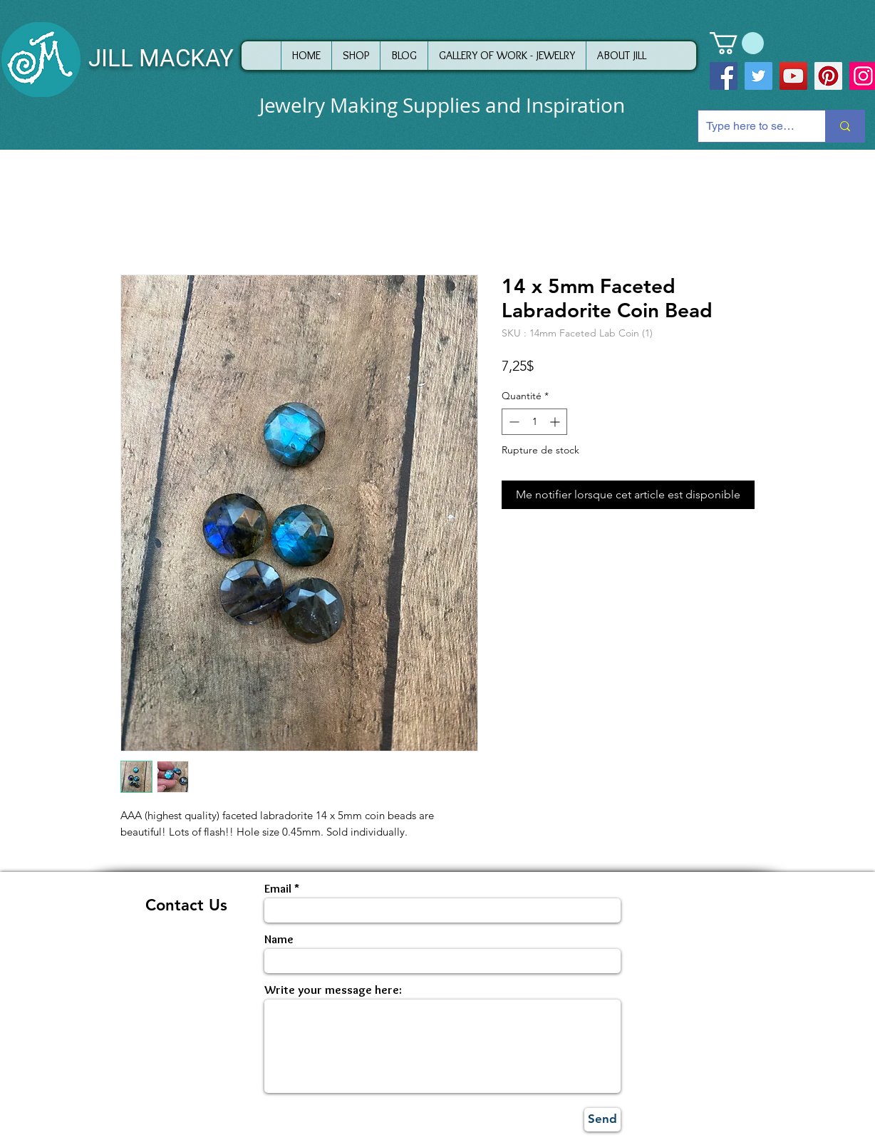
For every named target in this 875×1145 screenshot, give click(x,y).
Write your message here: (333, 990)
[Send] (602, 1119)
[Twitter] (758, 76)
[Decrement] (513, 421)
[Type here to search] (750, 126)
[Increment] (556, 421)
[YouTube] (793, 76)
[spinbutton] (534, 421)
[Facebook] (723, 76)
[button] (737, 43)
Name (279, 939)
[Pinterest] (828, 76)
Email (277, 889)
